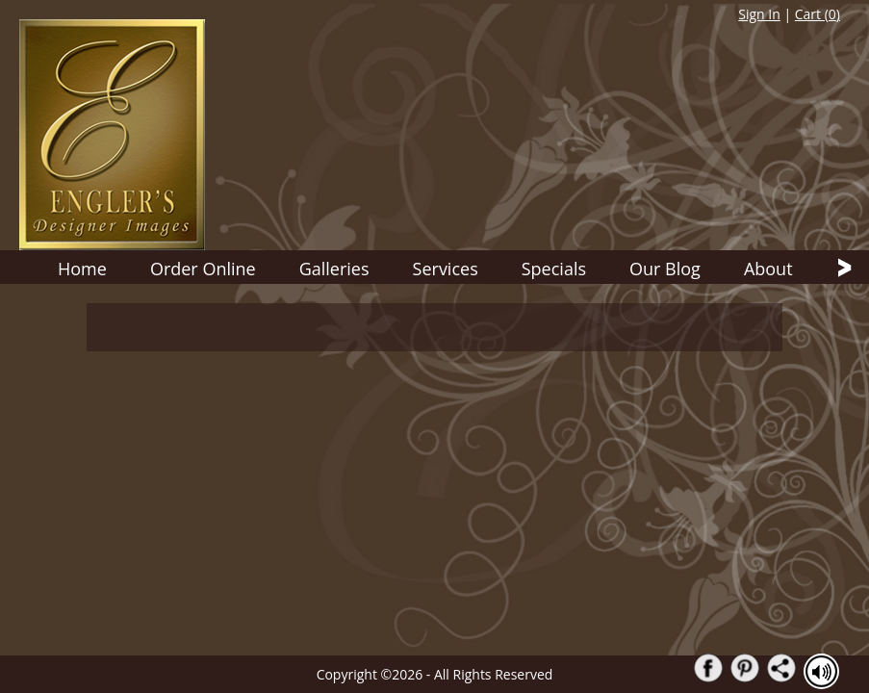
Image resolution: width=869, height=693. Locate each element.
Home (82, 268)
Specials (554, 268)
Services (445, 268)
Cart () (817, 14)
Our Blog (665, 268)
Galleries (334, 268)
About (768, 268)
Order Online (203, 268)
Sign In (759, 14)
